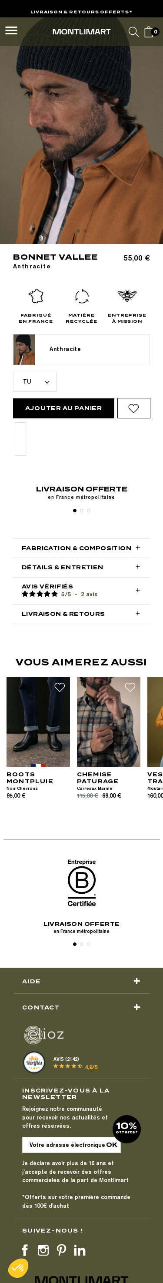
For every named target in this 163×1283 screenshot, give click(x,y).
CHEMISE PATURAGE (98, 778)
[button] (18, 1268)
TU (27, 381)
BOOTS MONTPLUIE (30, 778)
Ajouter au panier (63, 408)
